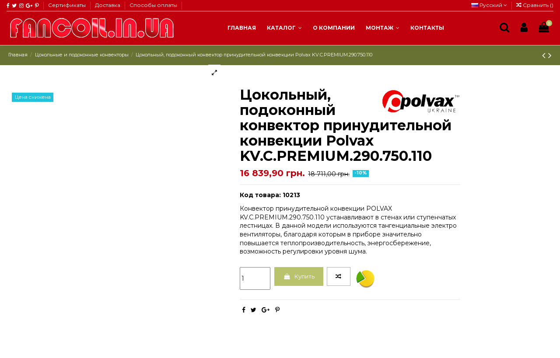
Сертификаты (67, 5)
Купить (301, 277)
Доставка (108, 5)
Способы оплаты (153, 5)
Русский (489, 5)
